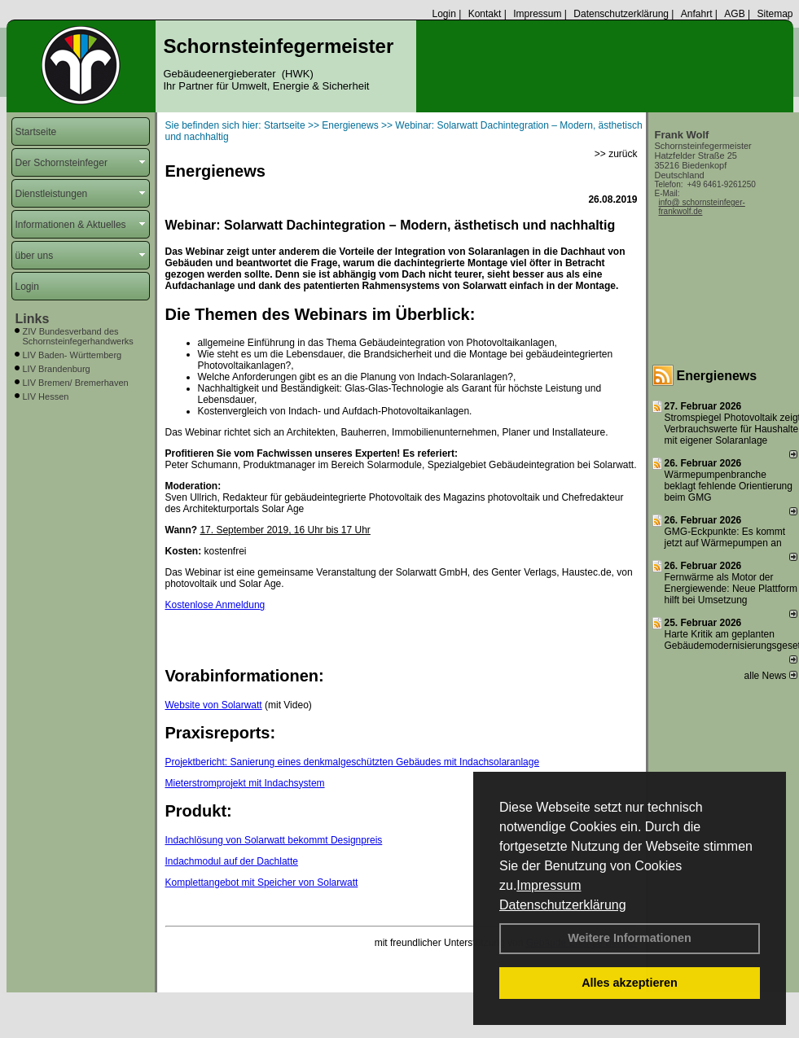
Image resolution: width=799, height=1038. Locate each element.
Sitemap (774, 14)
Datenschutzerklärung (562, 905)
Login (443, 14)
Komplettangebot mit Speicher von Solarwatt (261, 882)
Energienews (717, 376)
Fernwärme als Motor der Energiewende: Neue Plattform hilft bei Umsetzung (731, 589)
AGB (734, 14)
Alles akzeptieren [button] (630, 982)
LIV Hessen (46, 396)
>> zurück (616, 154)
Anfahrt (697, 14)
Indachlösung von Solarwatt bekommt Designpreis (274, 840)
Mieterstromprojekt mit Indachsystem (245, 783)
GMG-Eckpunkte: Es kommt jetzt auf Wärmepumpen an (725, 537)
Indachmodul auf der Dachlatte (231, 861)
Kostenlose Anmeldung (215, 605)
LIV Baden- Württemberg (72, 355)
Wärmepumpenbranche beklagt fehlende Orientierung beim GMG (728, 486)
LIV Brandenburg (56, 369)
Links (32, 319)
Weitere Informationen (629, 937)
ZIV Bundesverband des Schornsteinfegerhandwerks (78, 336)
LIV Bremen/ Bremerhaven (76, 383)
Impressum (548, 885)
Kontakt (485, 14)
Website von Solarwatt (213, 705)
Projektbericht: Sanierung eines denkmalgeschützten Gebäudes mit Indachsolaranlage (352, 762)
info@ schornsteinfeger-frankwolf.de (702, 207)
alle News (770, 675)
